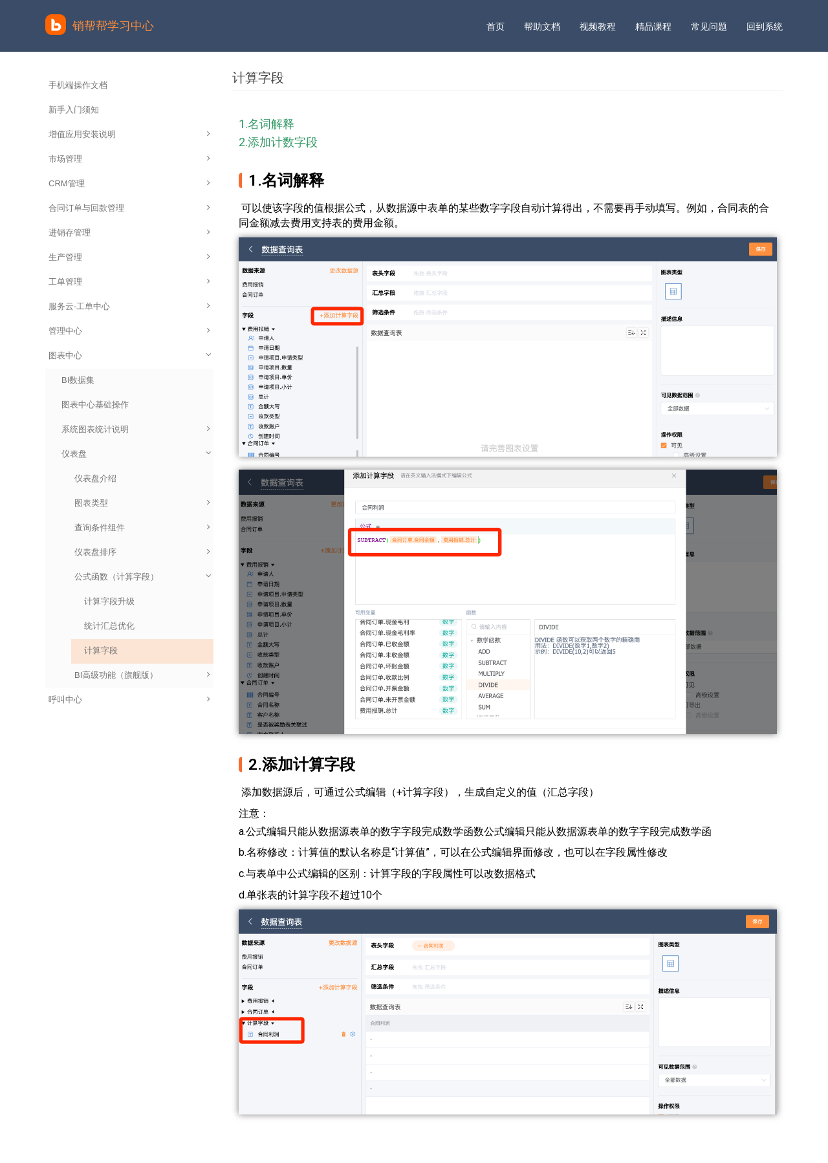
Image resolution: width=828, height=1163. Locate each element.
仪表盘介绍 (95, 478)
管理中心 (129, 331)
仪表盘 (137, 454)
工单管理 (129, 282)
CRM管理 (129, 183)
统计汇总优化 (109, 626)
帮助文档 (542, 26)
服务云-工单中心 (129, 306)
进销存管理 (129, 232)
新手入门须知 (74, 109)
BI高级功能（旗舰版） (142, 675)
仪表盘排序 (142, 552)
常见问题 (709, 26)
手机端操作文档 (78, 85)
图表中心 (131, 355)
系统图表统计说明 (135, 429)
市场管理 (129, 159)
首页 (495, 26)
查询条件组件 (142, 527)
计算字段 (101, 650)
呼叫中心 (129, 699)
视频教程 (598, 26)
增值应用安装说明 (129, 134)
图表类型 (142, 503)
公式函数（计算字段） (143, 577)
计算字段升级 (109, 601)
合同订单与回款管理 (129, 208)
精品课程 (653, 26)
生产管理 (129, 257)
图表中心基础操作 (95, 404)
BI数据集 (77, 380)
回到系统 (764, 26)
